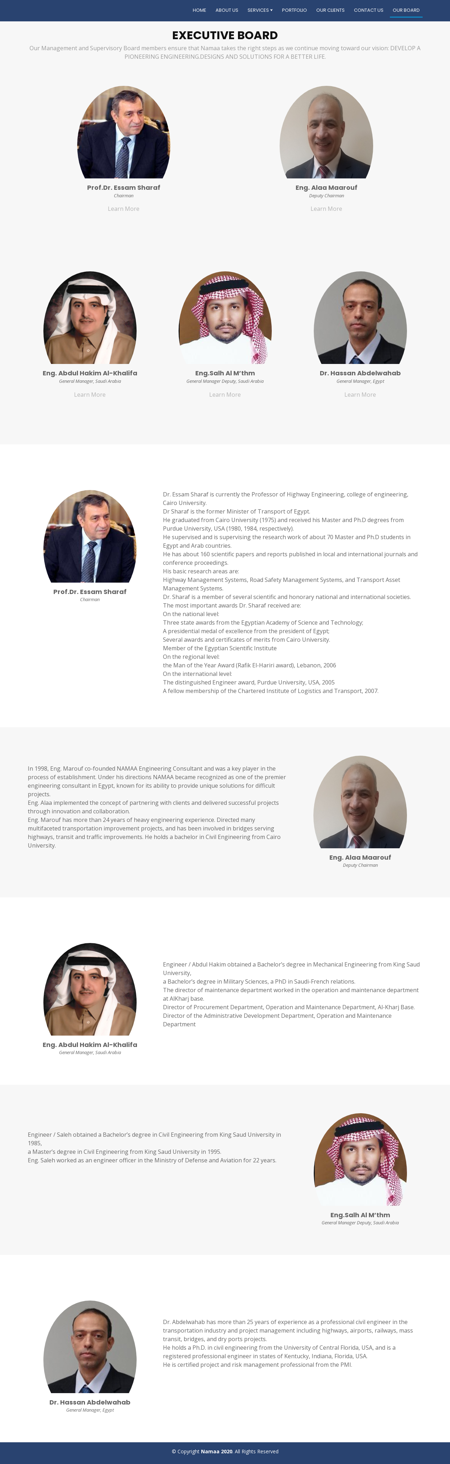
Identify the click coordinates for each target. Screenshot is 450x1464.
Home (199, 10)
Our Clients (330, 10)
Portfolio (294, 10)
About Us (227, 10)
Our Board (406, 10)
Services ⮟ (260, 10)
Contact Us (368, 10)
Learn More (123, 209)
